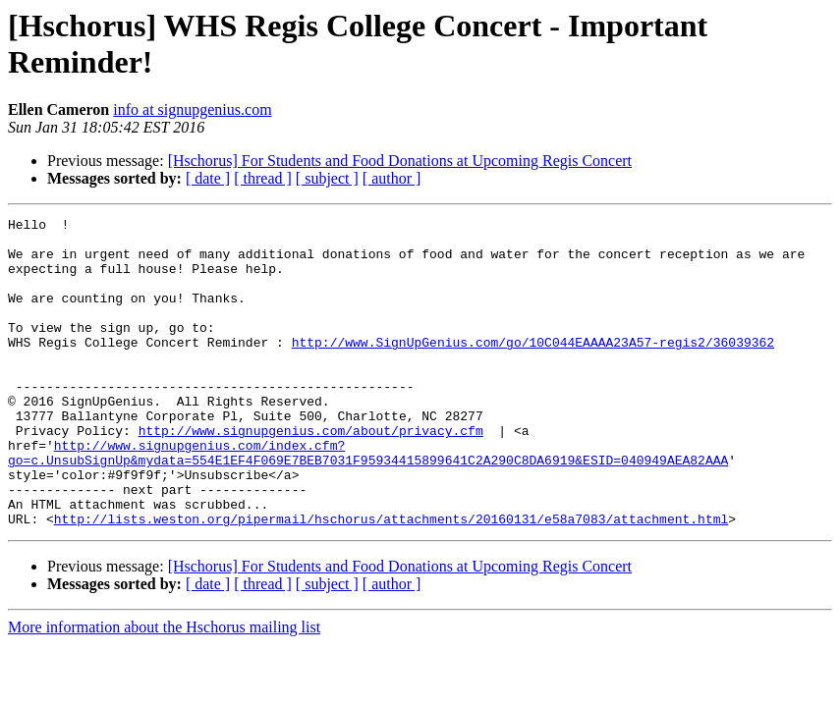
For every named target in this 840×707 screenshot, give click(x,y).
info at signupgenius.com (192, 109)
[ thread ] (263, 178)
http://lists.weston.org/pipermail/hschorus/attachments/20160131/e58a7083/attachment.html (391, 580)
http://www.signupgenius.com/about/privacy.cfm (311, 474)
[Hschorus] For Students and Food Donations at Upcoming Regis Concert (400, 160)
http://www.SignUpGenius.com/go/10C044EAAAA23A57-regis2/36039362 (533, 368)
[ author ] (392, 178)
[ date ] (208, 178)
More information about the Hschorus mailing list (164, 688)
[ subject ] (327, 178)
